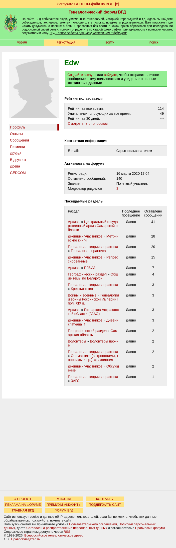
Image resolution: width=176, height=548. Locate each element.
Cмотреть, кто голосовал (88, 124)
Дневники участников (85, 236)
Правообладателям (25, 539)
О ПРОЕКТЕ (23, 499)
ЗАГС (75, 381)
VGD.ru (22, 42)
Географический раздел (87, 274)
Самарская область (92, 333)
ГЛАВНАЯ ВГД (23, 510)
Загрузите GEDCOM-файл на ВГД (84, 4)
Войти (110, 42)
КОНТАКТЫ (105, 499)
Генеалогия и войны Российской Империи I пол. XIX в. (93, 299)
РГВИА (90, 268)
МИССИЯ (64, 499)
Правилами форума (150, 528)
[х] (117, 4)
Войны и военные (82, 295)
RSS (67, 532)
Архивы (74, 222)
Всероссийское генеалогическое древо (53, 535)
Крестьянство (82, 289)
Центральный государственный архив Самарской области (93, 226)
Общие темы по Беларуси (93, 276)
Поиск (154, 42)
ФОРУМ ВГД (64, 510)
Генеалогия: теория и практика (93, 247)
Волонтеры (77, 341)
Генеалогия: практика (88, 251)
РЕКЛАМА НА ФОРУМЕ (23, 504)
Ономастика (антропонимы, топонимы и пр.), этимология (93, 358)
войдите (110, 75)
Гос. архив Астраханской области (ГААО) (93, 312)
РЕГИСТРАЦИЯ (66, 42)
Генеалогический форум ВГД (97, 12)
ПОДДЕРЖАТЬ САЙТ (105, 504)
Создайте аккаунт (81, 75)
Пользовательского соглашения (93, 524)
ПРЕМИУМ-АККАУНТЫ (63, 504)
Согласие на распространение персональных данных (66, 528)
